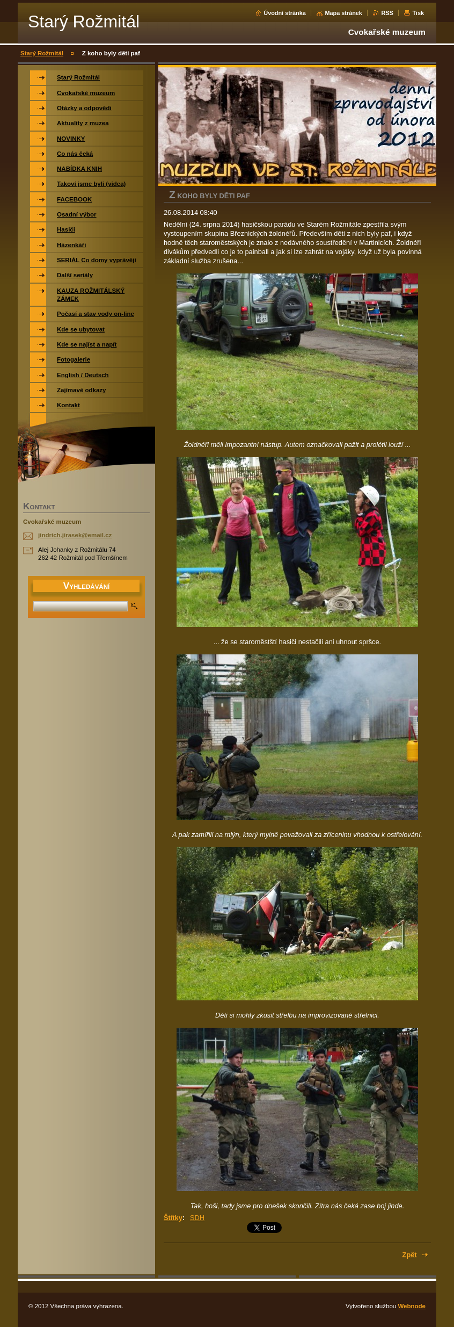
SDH (197, 1218)
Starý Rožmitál (41, 53)
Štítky (173, 1218)
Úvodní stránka (284, 13)
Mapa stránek (343, 13)
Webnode (412, 1306)
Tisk (418, 13)
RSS (387, 13)
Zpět (409, 1255)
